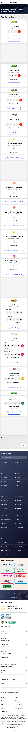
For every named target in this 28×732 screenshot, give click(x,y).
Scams (16, 697)
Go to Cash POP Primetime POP (14, 250)
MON (10, 441)
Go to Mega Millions (14, 387)
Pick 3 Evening (21, 5)
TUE (17, 441)
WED (3, 445)
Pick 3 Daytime (13, 5)
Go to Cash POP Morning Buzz (14, 157)
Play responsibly (5, 701)
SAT (23, 445)
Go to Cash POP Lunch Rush (14, 201)
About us (3, 697)
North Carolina (4, 5)
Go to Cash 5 (14, 327)
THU (11, 445)
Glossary (16, 701)
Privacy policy (18, 704)
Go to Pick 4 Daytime (14, 108)
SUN (3, 441)
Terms (2, 704)
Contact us (14, 597)
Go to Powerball (14, 362)
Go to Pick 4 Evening (14, 132)
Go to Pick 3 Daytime (14, 40)
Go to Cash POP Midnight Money (14, 274)
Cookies (3, 708)
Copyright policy (18, 708)
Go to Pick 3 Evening (14, 84)
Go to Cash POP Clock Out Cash (14, 225)
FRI (17, 445)
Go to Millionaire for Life (14, 413)
